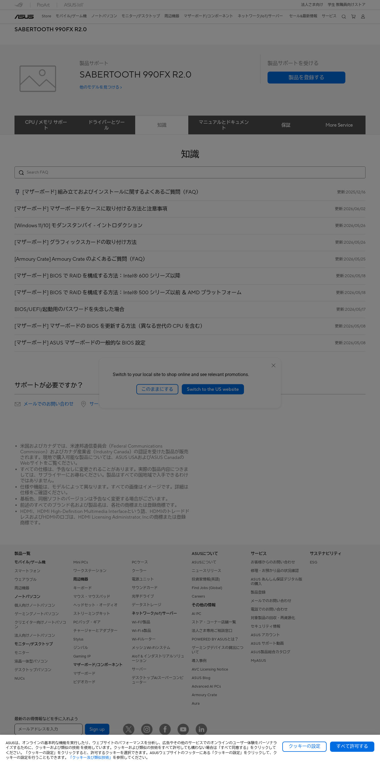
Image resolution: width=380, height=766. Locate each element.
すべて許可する (352, 746)
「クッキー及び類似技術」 (90, 757)
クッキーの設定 (304, 746)
